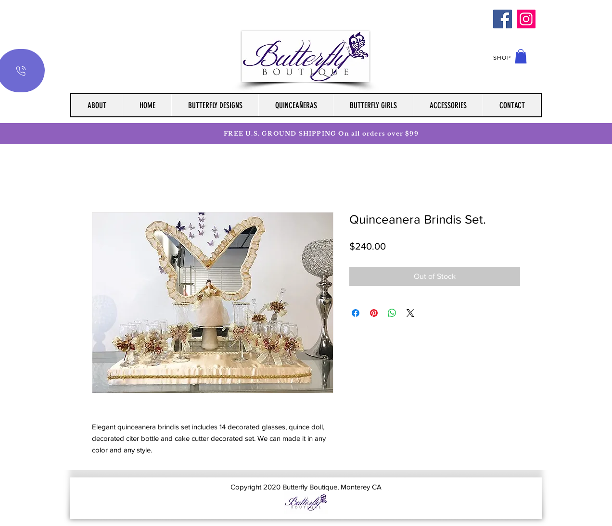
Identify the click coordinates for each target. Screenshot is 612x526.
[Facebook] (502, 19)
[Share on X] (410, 313)
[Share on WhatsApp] (392, 313)
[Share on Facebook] (355, 313)
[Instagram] (526, 19)
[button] (521, 56)
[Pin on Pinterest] (374, 313)
